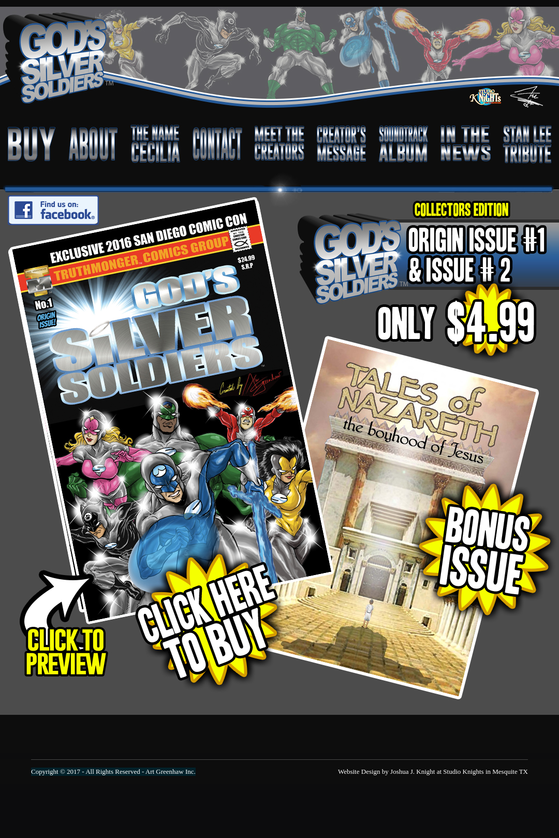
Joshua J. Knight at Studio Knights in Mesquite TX (459, 771)
